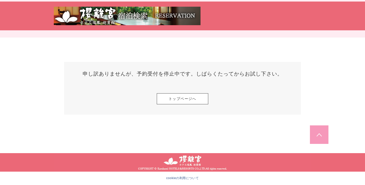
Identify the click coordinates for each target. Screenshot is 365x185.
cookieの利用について (182, 178)
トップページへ (182, 99)
